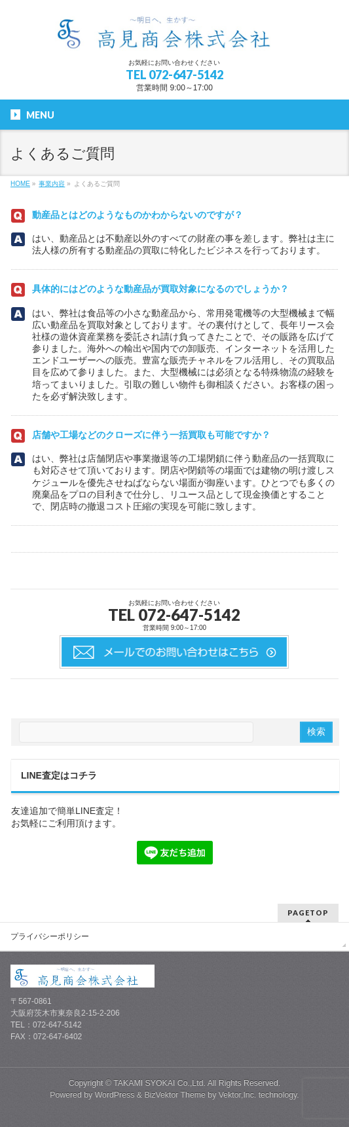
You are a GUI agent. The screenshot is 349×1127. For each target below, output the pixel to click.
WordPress (115, 1094)
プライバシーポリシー (49, 936)
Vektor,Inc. (238, 1094)
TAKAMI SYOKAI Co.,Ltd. (159, 1083)
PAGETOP (308, 912)
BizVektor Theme (175, 1094)
